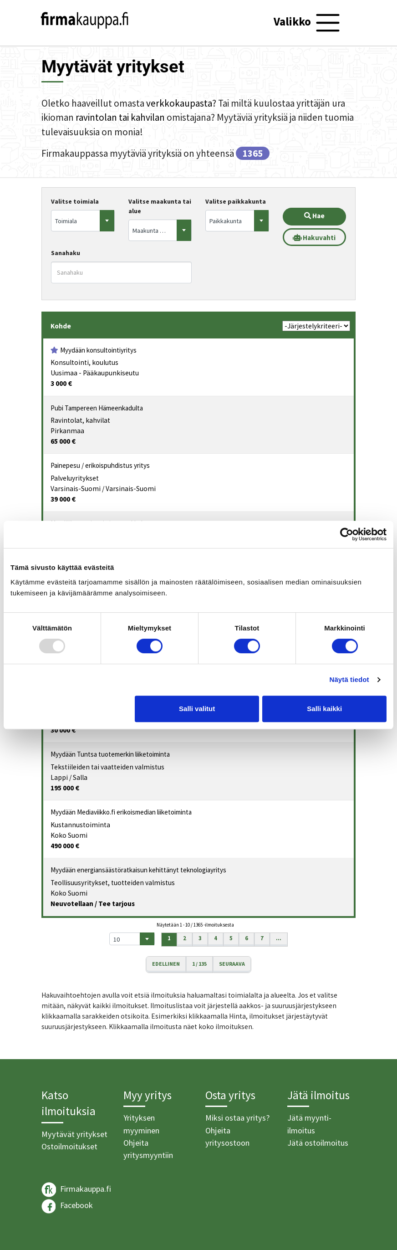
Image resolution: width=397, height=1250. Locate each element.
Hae (314, 215)
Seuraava (232, 963)
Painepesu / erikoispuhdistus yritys (100, 465)
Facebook (67, 1206)
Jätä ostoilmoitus (317, 1142)
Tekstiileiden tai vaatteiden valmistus (107, 767)
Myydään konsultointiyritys (98, 350)
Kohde (61, 326)
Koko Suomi (69, 835)
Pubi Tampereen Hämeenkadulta (97, 408)
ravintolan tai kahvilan (120, 117)
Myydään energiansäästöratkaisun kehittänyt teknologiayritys (138, 870)
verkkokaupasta (179, 103)
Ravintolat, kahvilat (80, 420)
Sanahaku (65, 253)
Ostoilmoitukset (69, 1146)
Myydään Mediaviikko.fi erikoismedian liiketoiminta (121, 812)
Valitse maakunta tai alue (159, 206)
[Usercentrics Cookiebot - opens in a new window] (347, 534)
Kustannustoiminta (80, 824)
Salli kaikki (324, 708)
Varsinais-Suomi (76, 488)
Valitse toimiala (75, 201)
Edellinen (166, 963)
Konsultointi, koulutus (84, 362)
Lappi (59, 777)
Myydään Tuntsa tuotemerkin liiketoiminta (110, 754)
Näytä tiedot (349, 679)
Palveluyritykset (75, 478)
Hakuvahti (314, 237)
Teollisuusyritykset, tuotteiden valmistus (113, 882)
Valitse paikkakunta (235, 201)
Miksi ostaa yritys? (237, 1117)
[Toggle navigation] (308, 23)
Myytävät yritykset (74, 1134)
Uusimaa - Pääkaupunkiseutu (95, 373)
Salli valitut (197, 708)
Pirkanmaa (67, 430)
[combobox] (83, 220)
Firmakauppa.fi (76, 1189)
